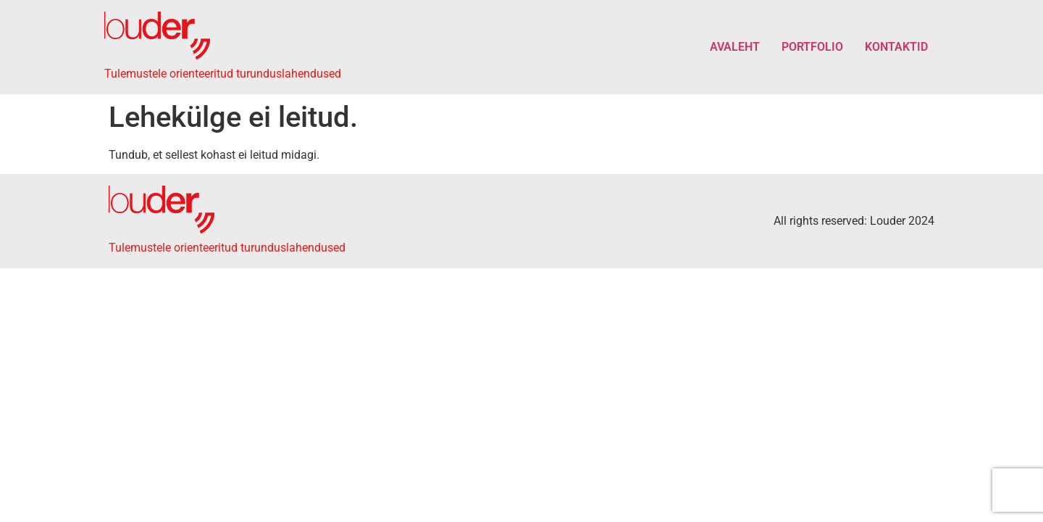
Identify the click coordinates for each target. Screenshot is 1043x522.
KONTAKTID (896, 47)
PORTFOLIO (812, 47)
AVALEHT (735, 47)
